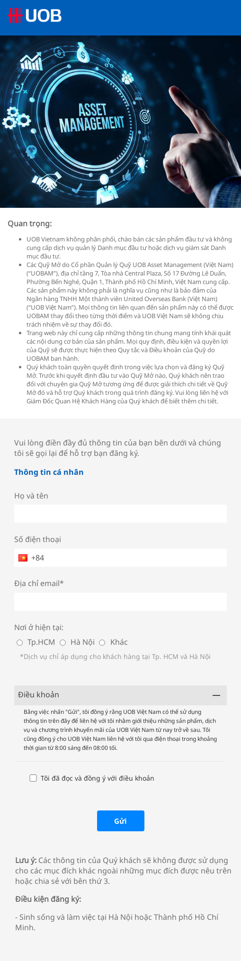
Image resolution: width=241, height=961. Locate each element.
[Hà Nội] (63, 643)
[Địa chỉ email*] (120, 602)
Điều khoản (38, 694)
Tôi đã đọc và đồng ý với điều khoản (97, 778)
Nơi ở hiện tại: (38, 627)
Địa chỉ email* (39, 583)
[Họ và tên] (120, 514)
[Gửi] (120, 820)
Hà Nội (83, 642)
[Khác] (102, 643)
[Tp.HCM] (20, 643)
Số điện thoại (37, 539)
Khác (119, 642)
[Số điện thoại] (120, 558)
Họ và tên (31, 495)
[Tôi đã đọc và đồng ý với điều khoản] (33, 778)
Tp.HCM (41, 642)
